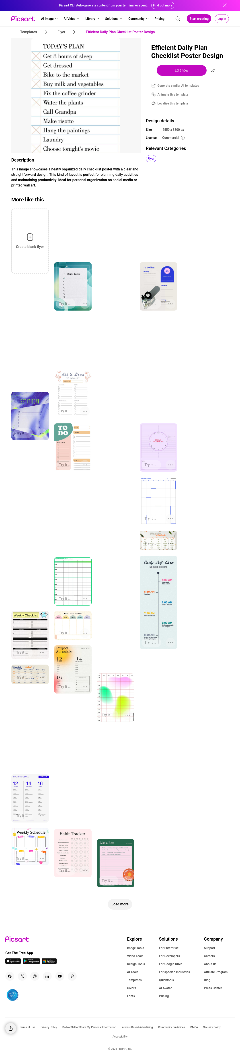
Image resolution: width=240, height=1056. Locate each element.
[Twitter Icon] (22, 976)
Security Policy (212, 1027)
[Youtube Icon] (59, 976)
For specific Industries (174, 972)
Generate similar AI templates (178, 85)
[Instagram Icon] (34, 976)
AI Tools (132, 972)
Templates (134, 980)
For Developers (169, 956)
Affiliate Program (216, 972)
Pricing (164, 996)
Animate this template (173, 94)
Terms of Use (27, 1027)
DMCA (194, 1027)
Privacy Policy (49, 1027)
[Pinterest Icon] (72, 976)
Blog (207, 980)
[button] (50, 18)
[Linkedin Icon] (47, 976)
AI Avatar (165, 988)
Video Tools (135, 956)
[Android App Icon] (31, 962)
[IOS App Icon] (13, 962)
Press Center (213, 988)
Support (209, 948)
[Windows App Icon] (49, 962)
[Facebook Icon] (9, 976)
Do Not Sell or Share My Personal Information (89, 1027)
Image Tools (135, 948)
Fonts (131, 996)
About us (210, 964)
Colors (131, 988)
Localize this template (173, 103)
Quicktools (166, 980)
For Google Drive (170, 964)
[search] (177, 18)
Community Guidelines (171, 1027)
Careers (209, 956)
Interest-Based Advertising (137, 1027)
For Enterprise (168, 948)
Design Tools (136, 964)
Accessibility (120, 1036)
